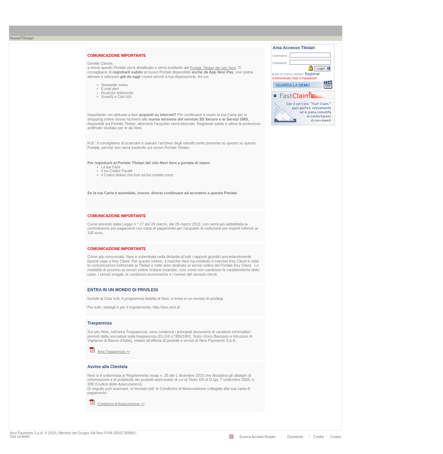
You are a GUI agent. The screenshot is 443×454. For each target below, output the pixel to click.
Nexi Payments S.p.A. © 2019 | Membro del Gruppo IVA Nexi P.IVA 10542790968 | (73, 433)
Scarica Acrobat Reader (257, 437)
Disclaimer (295, 437)
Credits (318, 437)
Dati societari (20, 436)
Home (15, 38)
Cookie (335, 437)
